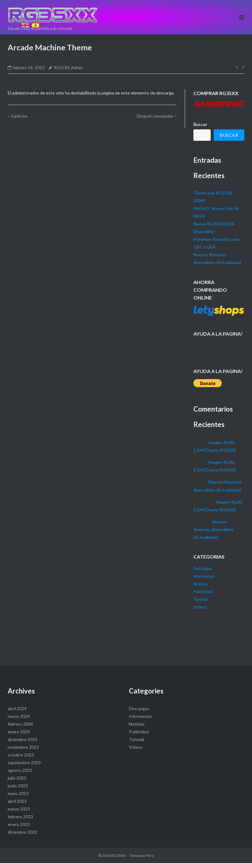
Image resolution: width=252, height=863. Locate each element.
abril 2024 (17, 708)
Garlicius (19, 116)
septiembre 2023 (24, 762)
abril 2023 (17, 801)
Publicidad (202, 591)
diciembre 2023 (22, 739)
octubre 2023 (21, 754)
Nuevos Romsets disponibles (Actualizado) (213, 529)
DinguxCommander (155, 116)
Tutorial (200, 599)
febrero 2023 (20, 816)
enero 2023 (19, 824)
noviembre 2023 (23, 747)
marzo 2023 (19, 808)
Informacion (204, 576)
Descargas (202, 568)
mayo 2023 (18, 793)
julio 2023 (17, 778)
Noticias (200, 583)
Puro (150, 855)
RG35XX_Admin (68, 67)
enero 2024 (19, 731)
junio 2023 (18, 785)
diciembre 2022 (22, 832)
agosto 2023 (20, 770)
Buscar (200, 124)
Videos (199, 607)
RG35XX (118, 855)
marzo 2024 (19, 716)
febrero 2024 (20, 724)
